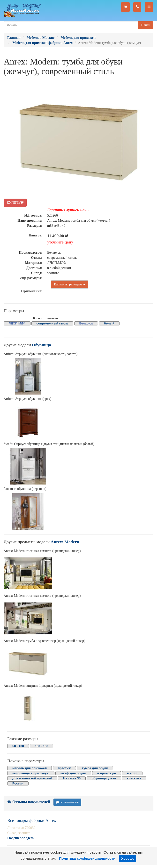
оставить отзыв (67, 802)
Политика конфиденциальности (87, 858)
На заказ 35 (72, 778)
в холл (132, 773)
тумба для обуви (95, 768)
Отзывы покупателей (28, 802)
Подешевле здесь (20, 838)
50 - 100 (18, 746)
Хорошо (127, 858)
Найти (145, 25)
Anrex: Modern (65, 541)
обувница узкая (104, 778)
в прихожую (106, 773)
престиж (64, 768)
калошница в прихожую (30, 773)
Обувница (41, 344)
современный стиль (52, 323)
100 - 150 (41, 746)
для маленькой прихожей (32, 778)
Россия (17, 783)
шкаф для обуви (73, 773)
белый (109, 323)
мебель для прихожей (29, 768)
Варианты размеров (69, 284)
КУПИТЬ (15, 202)
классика (134, 778)
